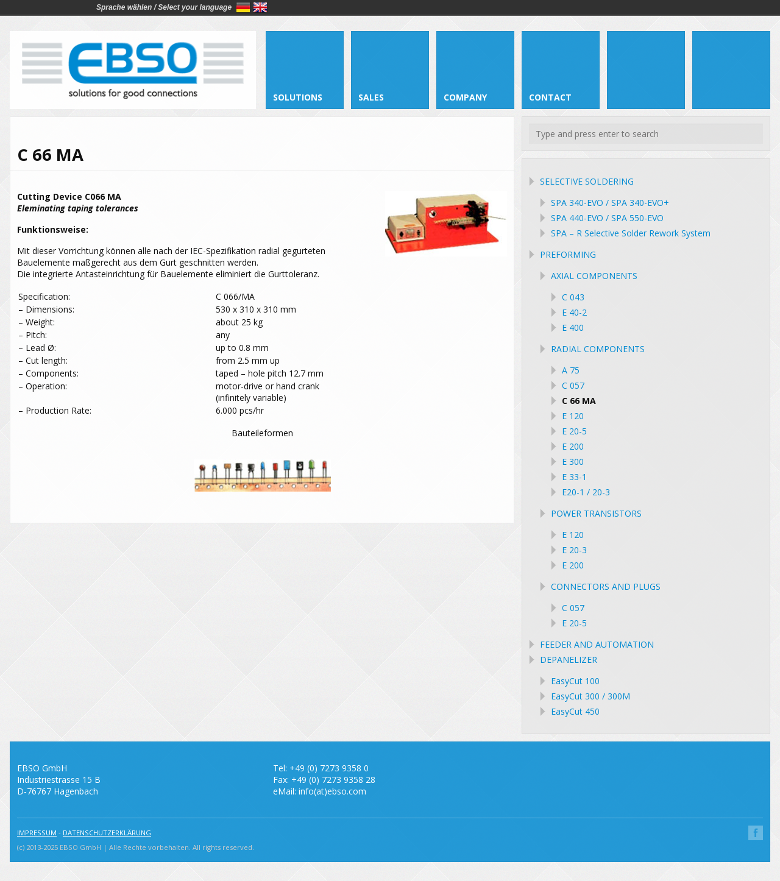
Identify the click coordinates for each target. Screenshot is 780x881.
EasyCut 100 (575, 681)
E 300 (573, 461)
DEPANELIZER (568, 659)
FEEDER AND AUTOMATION (597, 644)
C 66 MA (579, 400)
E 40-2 (574, 312)
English (260, 7)
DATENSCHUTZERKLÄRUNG (107, 832)
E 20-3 (574, 550)
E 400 (573, 327)
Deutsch (243, 7)
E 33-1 (574, 477)
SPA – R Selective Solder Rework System (631, 233)
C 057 (573, 385)
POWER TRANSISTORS (596, 513)
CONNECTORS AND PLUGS (606, 586)
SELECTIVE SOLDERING (587, 181)
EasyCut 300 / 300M (590, 696)
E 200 (573, 446)
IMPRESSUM (37, 832)
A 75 (571, 370)
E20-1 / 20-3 (586, 492)
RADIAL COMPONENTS (598, 349)
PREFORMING (568, 254)
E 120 (573, 416)
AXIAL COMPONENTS (594, 275)
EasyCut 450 (575, 711)
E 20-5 (574, 431)
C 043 (573, 297)
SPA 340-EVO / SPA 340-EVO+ (610, 202)
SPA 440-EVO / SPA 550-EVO (607, 218)
